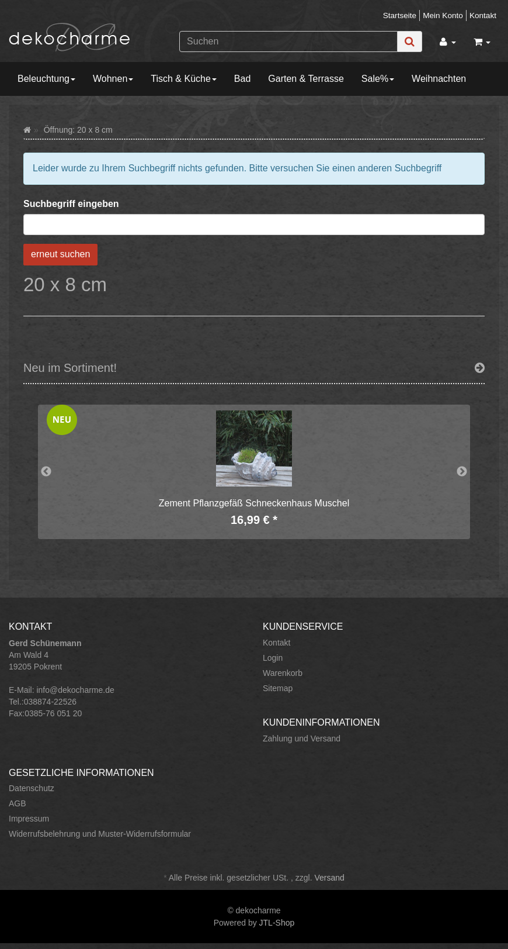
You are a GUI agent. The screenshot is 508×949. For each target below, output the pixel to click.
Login (273, 657)
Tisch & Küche (184, 79)
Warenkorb (282, 673)
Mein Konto (443, 15)
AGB (17, 803)
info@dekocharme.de (75, 690)
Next (462, 472)
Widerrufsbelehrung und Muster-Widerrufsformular (100, 833)
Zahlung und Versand (301, 738)
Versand (329, 877)
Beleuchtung (46, 79)
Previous (46, 472)
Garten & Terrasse (306, 79)
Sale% (377, 79)
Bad (242, 79)
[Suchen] (288, 41)
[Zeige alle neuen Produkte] (480, 367)
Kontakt (482, 15)
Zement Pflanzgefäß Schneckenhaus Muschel (254, 503)
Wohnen (113, 79)
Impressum (29, 818)
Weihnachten (439, 79)
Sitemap (278, 688)
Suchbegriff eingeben (71, 204)
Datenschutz (31, 788)
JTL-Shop (277, 922)
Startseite (399, 15)
